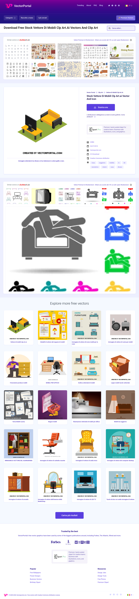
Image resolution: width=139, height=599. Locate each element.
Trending (80, 5)
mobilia (111, 163)
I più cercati (42, 18)
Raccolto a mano (27, 18)
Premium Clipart (103, 582)
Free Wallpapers (35, 572)
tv (118, 163)
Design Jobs (102, 572)
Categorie (11, 18)
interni (105, 167)
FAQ (95, 5)
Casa (93, 163)
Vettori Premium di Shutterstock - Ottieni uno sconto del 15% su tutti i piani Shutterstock (101, 40)
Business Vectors (36, 579)
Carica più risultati (69, 515)
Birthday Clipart (35, 582)
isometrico (95, 167)
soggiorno (102, 163)
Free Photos (102, 579)
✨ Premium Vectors (125, 18)
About (88, 5)
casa (112, 167)
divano (120, 167)
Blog (101, 5)
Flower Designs (35, 576)
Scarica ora (101, 107)
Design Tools (102, 576)
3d (124, 163)
